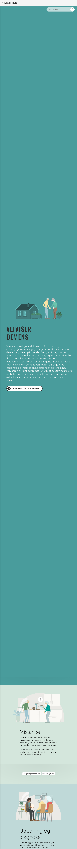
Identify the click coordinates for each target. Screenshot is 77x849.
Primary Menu (73, 3)
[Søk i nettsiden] (61, 9)
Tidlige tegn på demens (31, 774)
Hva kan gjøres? (48, 774)
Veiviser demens (9, 2)
